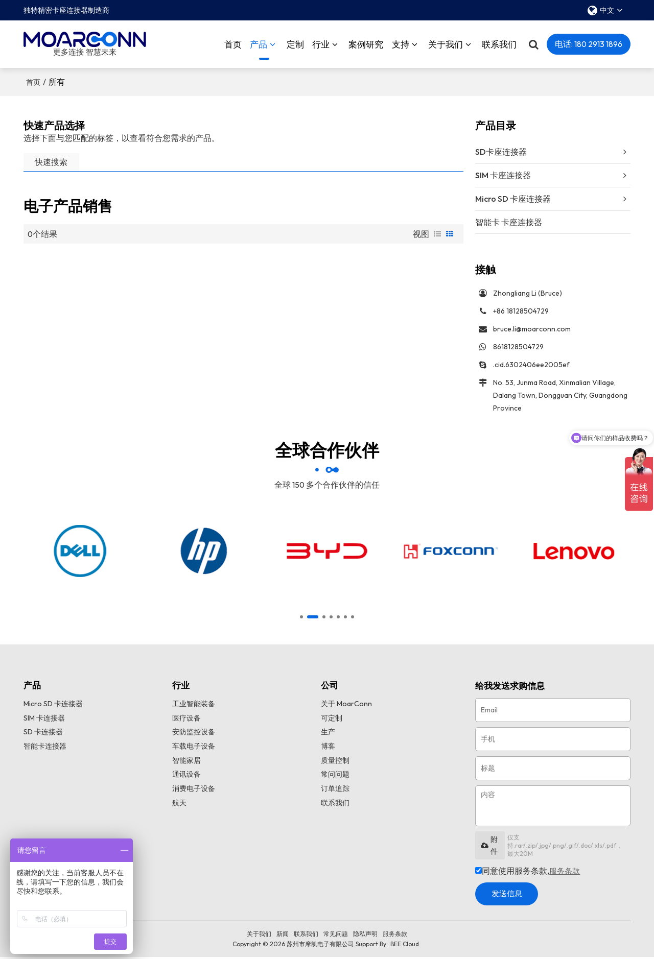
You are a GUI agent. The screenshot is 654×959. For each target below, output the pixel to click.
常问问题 (335, 777)
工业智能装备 (193, 705)
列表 (437, 232)
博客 (328, 748)
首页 (233, 43)
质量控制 (335, 763)
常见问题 (335, 936)
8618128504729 (518, 346)
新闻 (282, 936)
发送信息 (510, 896)
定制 (295, 43)
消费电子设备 (193, 792)
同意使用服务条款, (528, 873)
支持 (400, 43)
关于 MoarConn (346, 705)
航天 (179, 806)
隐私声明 (365, 936)
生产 (328, 734)
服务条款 (565, 873)
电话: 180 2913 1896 (588, 43)
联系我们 (499, 43)
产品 (259, 48)
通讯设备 (186, 777)
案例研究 (365, 43)
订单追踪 (335, 792)
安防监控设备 (193, 734)
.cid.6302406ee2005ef (531, 364)
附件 (489, 846)
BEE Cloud (404, 946)
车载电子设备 (193, 748)
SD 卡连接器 (43, 734)
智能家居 (186, 763)
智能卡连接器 (45, 748)
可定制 (331, 720)
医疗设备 (186, 720)
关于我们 (445, 43)
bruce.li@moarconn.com (532, 328)
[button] (301, 618)
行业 (321, 43)
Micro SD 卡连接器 (53, 705)
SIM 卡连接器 (44, 720)
